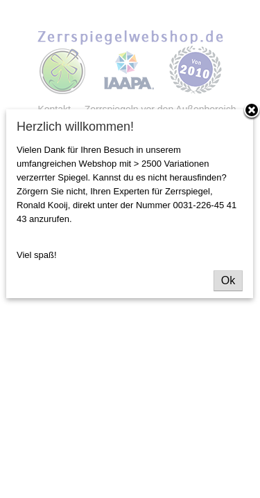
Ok (228, 280)
